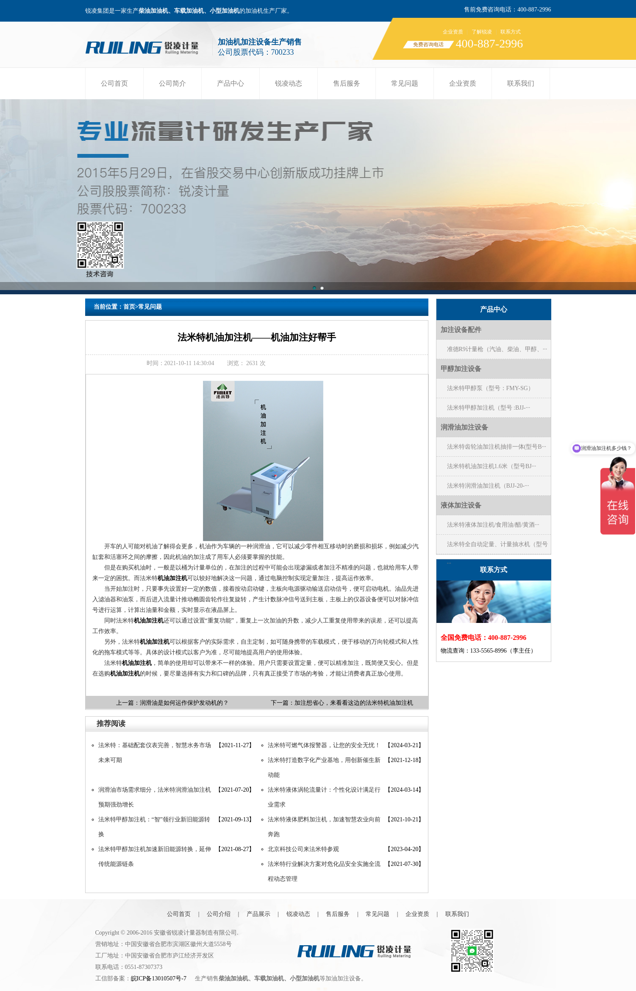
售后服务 (346, 83)
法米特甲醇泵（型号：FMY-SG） (490, 388)
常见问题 (404, 83)
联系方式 (510, 32)
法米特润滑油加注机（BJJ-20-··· (488, 486)
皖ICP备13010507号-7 (158, 978)
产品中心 (230, 83)
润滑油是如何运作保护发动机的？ (184, 703)
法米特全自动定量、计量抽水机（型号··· (497, 547)
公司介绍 (219, 914)
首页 (129, 307)
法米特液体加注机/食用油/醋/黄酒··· (493, 525)
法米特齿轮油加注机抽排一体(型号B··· (497, 447)
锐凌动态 (288, 83)
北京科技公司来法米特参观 (303, 849)
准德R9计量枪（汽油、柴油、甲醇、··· (497, 349)
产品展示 (258, 914)
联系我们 (520, 83)
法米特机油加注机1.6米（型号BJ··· (491, 466)
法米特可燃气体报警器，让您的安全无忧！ (324, 745)
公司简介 (172, 83)
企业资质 (453, 32)
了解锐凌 (482, 32)
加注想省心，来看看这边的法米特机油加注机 (353, 703)
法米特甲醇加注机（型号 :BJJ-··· (488, 408)
